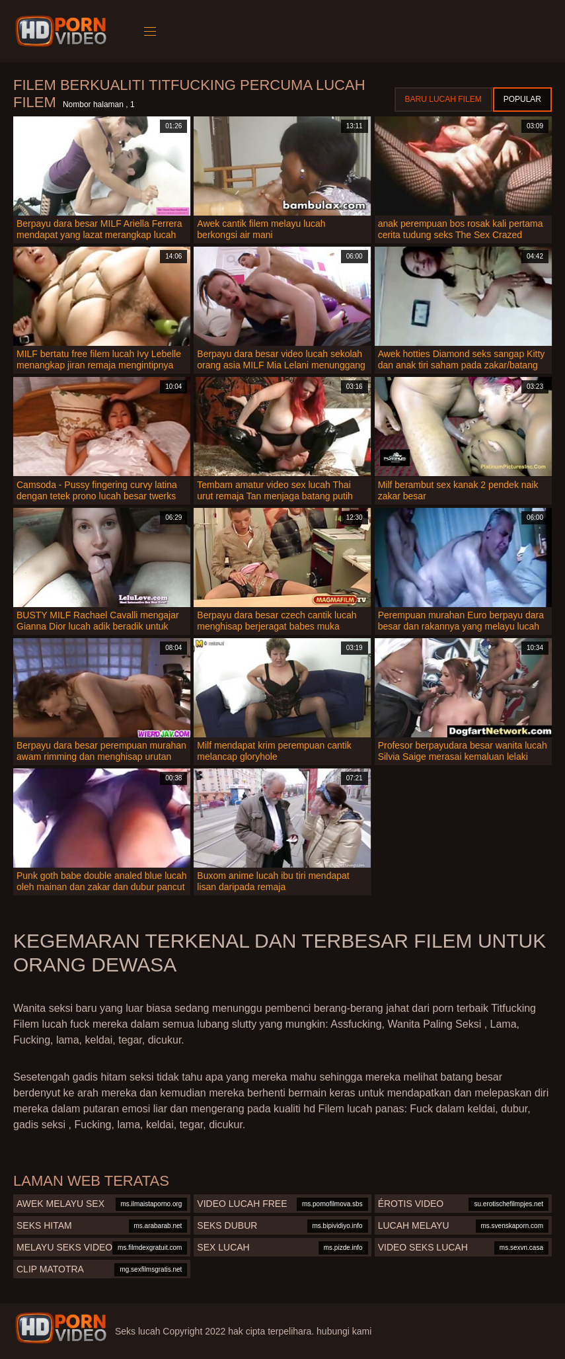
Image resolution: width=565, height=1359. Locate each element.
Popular (522, 99)
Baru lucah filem (443, 99)
